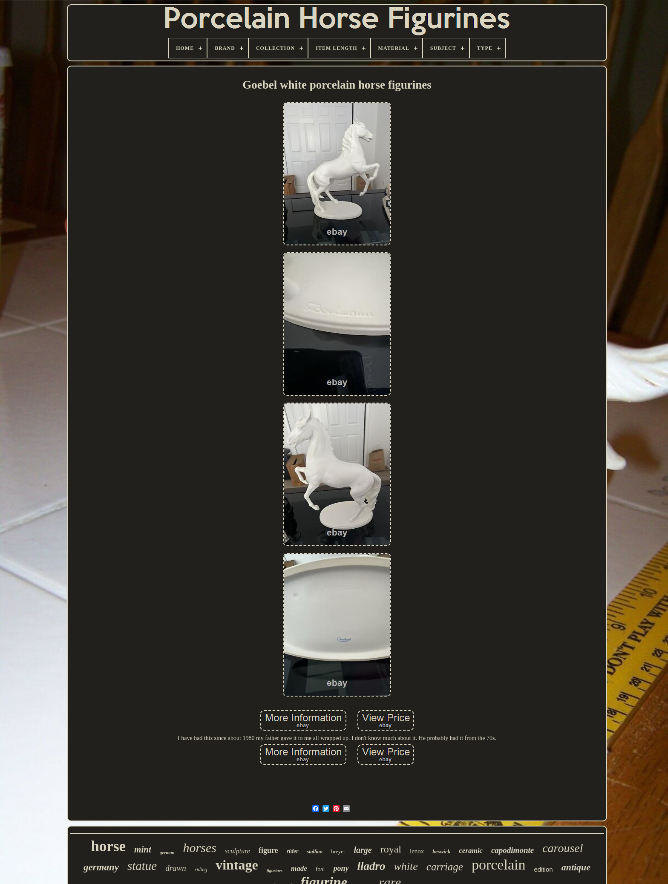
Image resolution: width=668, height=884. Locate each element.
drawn (175, 868)
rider (293, 851)
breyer (338, 851)
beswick (441, 851)
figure (268, 850)
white (406, 866)
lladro (371, 866)
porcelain (499, 864)
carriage (444, 866)
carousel (562, 848)
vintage (237, 864)
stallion (315, 852)
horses (199, 848)
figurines (274, 870)
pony (340, 868)
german (167, 852)
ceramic (471, 851)
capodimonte (512, 850)
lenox (417, 851)
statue (142, 865)
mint (142, 849)
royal (390, 849)
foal (320, 869)
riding (201, 869)
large (362, 850)
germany (101, 867)
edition (543, 869)
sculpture (237, 851)
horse (108, 846)
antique (575, 867)
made (299, 868)
